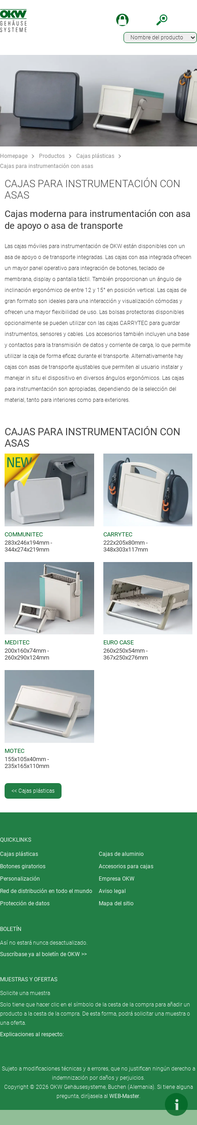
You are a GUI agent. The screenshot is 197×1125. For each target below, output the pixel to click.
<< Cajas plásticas (33, 791)
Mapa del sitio (116, 903)
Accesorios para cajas (126, 866)
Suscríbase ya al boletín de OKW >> (43, 954)
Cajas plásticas (95, 156)
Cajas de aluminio (121, 854)
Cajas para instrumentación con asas (46, 166)
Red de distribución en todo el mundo (46, 891)
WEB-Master (124, 1096)
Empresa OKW (117, 879)
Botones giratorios (22, 866)
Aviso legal (112, 891)
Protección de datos (25, 903)
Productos (52, 156)
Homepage (14, 156)
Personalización (20, 879)
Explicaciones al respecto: (32, 1034)
